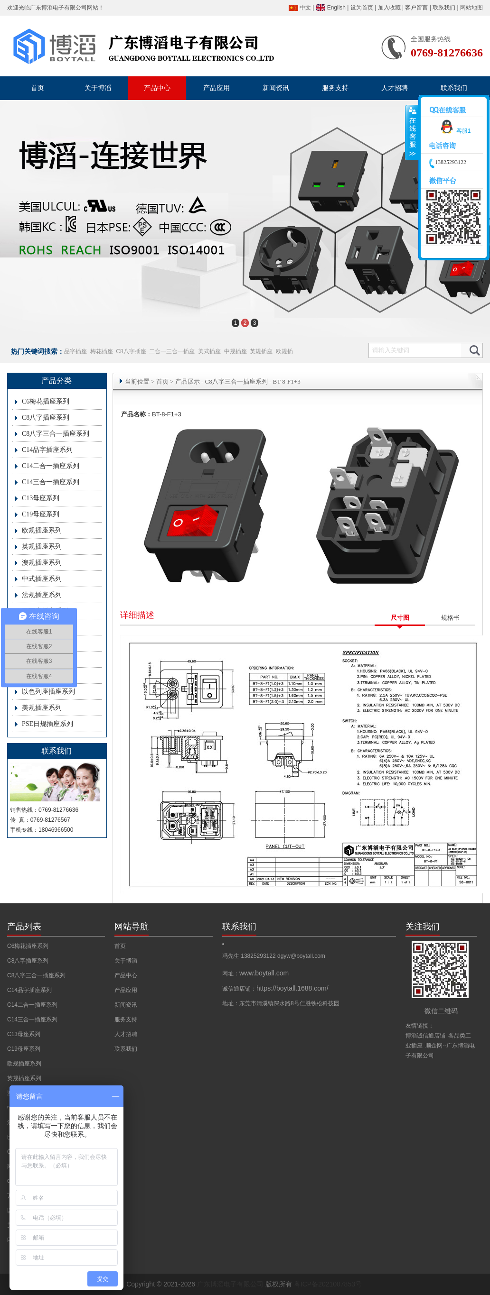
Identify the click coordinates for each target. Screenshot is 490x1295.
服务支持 (125, 1019)
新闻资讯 (125, 1004)
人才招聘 (125, 1034)
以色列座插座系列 (48, 691)
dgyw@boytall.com (301, 956)
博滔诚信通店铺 (425, 1035)
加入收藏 (389, 7)
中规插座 (235, 351)
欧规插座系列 (42, 530)
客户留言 (416, 7)
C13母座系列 (40, 498)
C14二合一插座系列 (50, 465)
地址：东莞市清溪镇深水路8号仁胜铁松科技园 (280, 1003)
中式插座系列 (42, 578)
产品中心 (125, 975)
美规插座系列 (42, 707)
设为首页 (361, 7)
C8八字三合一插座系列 (55, 433)
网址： (255, 973)
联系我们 (444, 7)
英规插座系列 (42, 546)
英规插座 (261, 351)
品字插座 (75, 351)
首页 (162, 381)
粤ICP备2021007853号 (328, 1284)
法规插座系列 (42, 594)
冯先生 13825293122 (249, 956)
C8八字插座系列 (45, 417)
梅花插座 (101, 351)
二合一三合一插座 (172, 351)
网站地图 (471, 7)
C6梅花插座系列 (45, 401)
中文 (305, 7)
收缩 (412, 132)
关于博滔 (125, 960)
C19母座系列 (40, 514)
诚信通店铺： (275, 988)
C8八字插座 (131, 351)
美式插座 (209, 351)
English (336, 7)
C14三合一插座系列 (50, 482)
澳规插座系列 (42, 562)
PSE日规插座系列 (47, 723)
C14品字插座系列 (47, 449)
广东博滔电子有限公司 (58, 7)
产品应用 (125, 990)
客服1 (454, 131)
